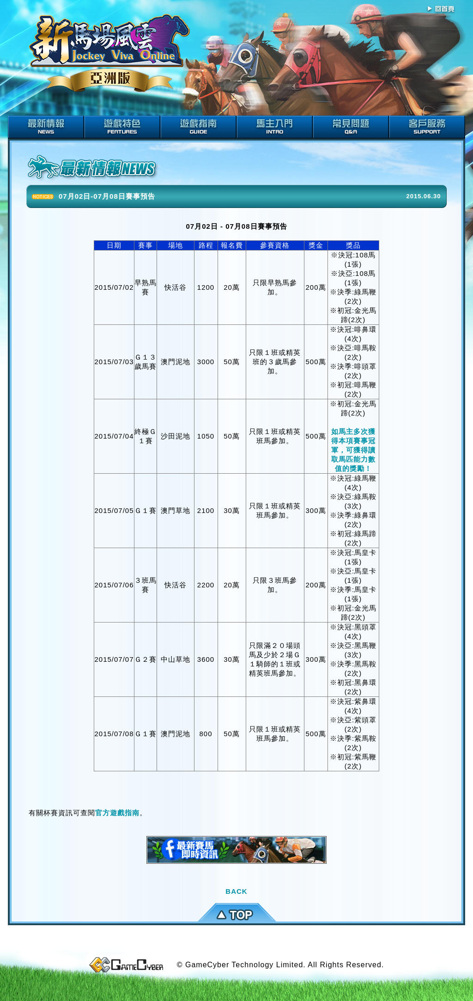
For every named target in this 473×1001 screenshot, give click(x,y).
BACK (236, 891)
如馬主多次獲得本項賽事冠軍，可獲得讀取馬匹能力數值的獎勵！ (353, 449)
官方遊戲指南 (117, 813)
